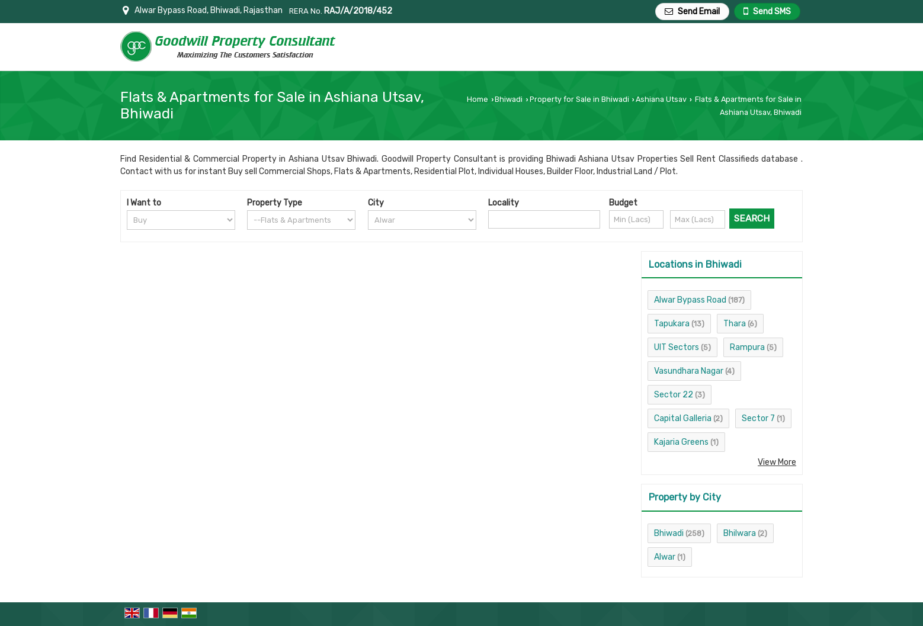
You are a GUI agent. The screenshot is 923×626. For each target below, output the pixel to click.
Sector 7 (758, 418)
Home (477, 99)
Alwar (664, 557)
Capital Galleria (683, 418)
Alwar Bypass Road (690, 300)
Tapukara (672, 324)
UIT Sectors (676, 347)
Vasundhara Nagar (688, 371)
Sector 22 (673, 395)
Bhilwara (739, 533)
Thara (734, 324)
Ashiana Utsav (661, 99)
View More (777, 462)
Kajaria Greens (681, 442)
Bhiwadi (509, 99)
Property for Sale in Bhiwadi (579, 99)
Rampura (747, 347)
